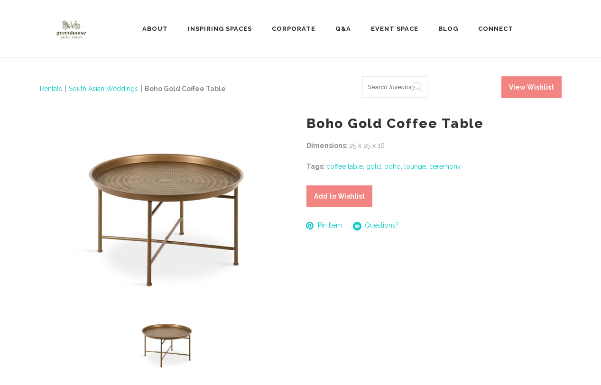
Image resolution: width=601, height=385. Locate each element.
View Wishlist (531, 87)
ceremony (445, 166)
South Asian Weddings (103, 88)
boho (392, 166)
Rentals (51, 88)
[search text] (395, 87)
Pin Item (324, 225)
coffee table (344, 166)
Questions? (376, 225)
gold (373, 166)
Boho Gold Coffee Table (185, 88)
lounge (415, 166)
